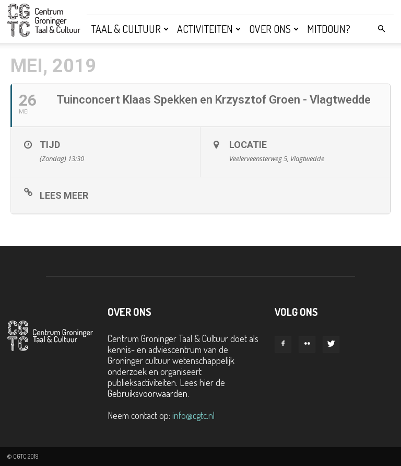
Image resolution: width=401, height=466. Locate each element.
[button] (381, 28)
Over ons (274, 29)
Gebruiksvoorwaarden (147, 393)
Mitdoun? (328, 29)
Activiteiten (209, 29)
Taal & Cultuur (130, 29)
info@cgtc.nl (193, 415)
